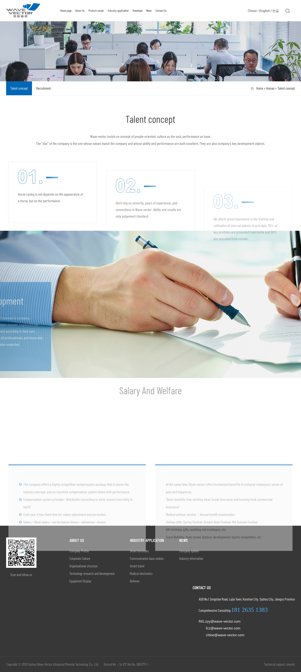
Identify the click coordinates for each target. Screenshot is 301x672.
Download (137, 10)
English (264, 11)
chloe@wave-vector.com (225, 635)
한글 (275, 11)
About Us (79, 10)
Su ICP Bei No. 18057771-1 (133, 664)
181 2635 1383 (249, 609)
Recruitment (43, 88)
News (148, 10)
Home (259, 88)
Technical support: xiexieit (279, 664)
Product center (95, 10)
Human (270, 88)
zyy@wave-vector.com (222, 621)
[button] (150, 77)
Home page (65, 10)
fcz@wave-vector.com (223, 628)
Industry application (117, 10)
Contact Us (160, 10)
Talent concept (19, 88)
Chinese (252, 11)
